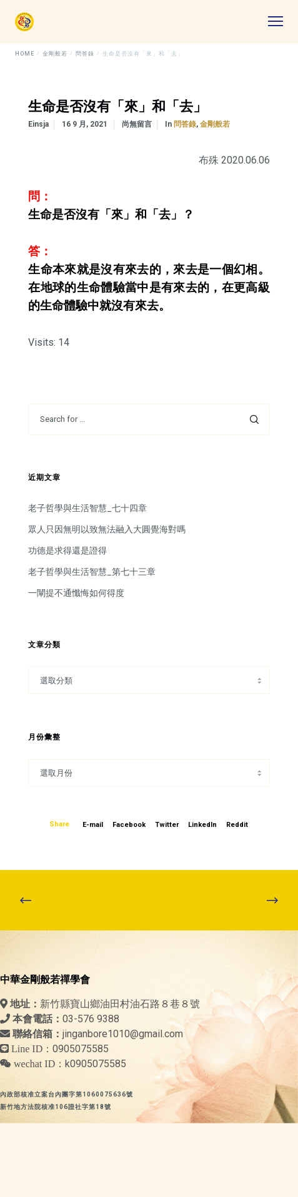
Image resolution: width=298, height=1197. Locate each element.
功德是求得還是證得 (67, 550)
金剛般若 (215, 124)
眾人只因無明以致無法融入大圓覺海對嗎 (107, 529)
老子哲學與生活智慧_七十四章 (87, 508)
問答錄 (185, 124)
